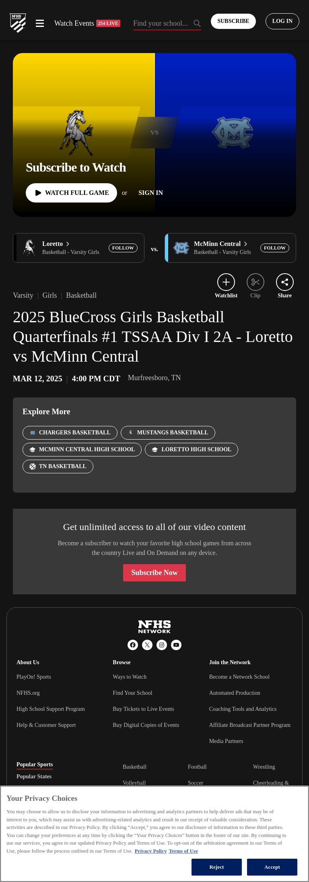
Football (197, 767)
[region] (154, 834)
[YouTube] (176, 645)
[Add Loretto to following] (123, 248)
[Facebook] (133, 645)
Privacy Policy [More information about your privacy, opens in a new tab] (151, 851)
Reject (216, 867)
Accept (272, 867)
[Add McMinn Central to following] (274, 248)
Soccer (195, 783)
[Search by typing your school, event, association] (167, 24)
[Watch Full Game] (71, 193)
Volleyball (134, 783)
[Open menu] (40, 23)
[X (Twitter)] (147, 645)
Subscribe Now (154, 573)
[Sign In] (150, 193)
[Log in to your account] (282, 21)
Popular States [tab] (34, 777)
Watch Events (87, 23)
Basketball (134, 767)
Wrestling (264, 767)
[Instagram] (162, 645)
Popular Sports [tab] (34, 764)
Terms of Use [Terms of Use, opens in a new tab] (183, 851)
